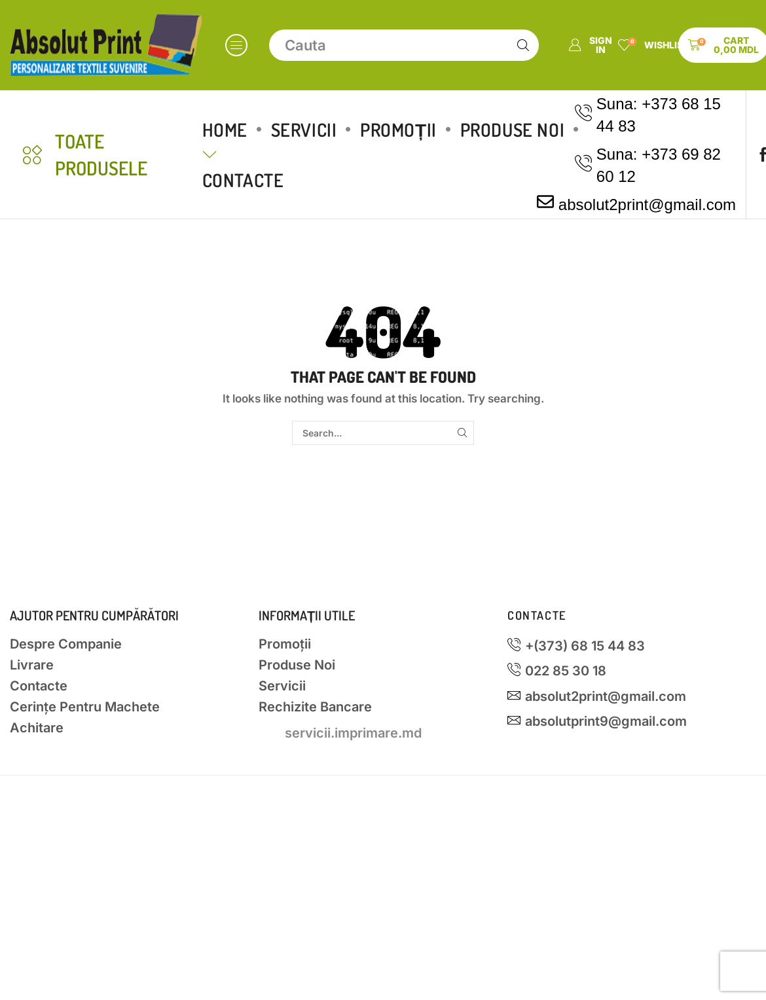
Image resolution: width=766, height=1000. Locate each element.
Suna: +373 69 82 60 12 (658, 165)
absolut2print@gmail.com (647, 204)
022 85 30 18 (565, 671)
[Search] (523, 45)
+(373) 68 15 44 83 (585, 646)
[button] (236, 45)
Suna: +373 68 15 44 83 (658, 115)
